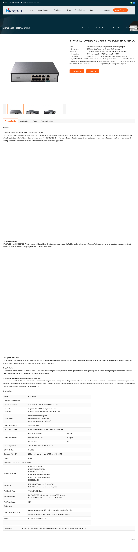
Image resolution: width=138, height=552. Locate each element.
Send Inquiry (77, 71)
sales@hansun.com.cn (33, 3)
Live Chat (93, 71)
